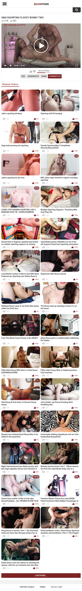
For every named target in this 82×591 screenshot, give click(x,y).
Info (23, 76)
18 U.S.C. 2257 (56, 587)
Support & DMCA (27, 587)
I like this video (30, 71)
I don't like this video (34, 71)
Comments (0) (55, 76)
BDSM (41, 4)
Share (44, 76)
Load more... (41, 575)
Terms (42, 587)
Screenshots (33, 76)
